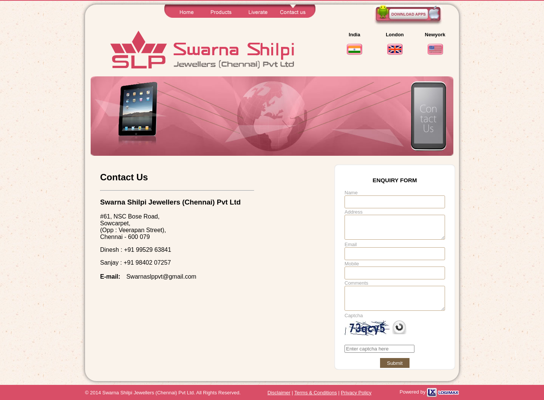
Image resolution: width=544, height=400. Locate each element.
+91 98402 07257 (147, 262)
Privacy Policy (356, 392)
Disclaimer (279, 392)
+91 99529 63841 (147, 250)
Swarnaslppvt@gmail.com (161, 276)
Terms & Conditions (315, 392)
